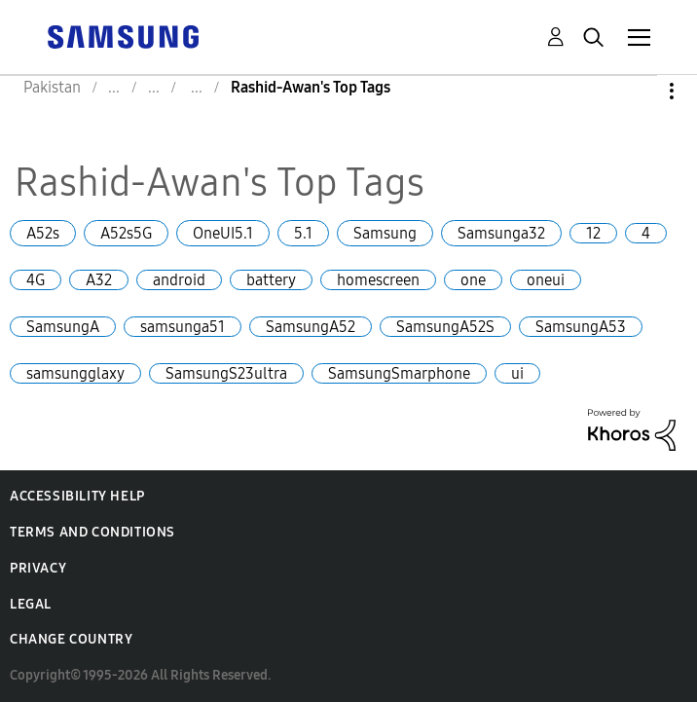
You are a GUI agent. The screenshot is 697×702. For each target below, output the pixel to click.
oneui (546, 280)
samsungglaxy (75, 373)
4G (35, 280)
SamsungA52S (445, 326)
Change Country (71, 639)
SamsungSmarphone (399, 373)
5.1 (303, 233)
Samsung (385, 233)
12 (593, 233)
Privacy (38, 568)
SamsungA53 (580, 326)
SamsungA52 (310, 326)
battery (271, 280)
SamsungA (62, 326)
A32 (99, 280)
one (473, 280)
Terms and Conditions (92, 532)
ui (517, 373)
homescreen (378, 280)
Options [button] (639, 91)
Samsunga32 (501, 233)
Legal (31, 604)
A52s (42, 233)
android (179, 280)
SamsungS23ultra (226, 373)
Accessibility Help (77, 496)
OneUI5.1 (223, 233)
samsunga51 (182, 326)
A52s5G (126, 233)
